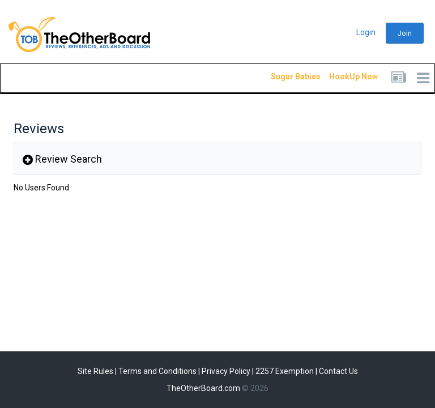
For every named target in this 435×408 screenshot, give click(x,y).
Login (366, 32)
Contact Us (338, 371)
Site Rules (95, 371)
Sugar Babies (282, 76)
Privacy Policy (226, 371)
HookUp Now (340, 76)
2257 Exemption (284, 371)
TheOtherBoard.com (203, 388)
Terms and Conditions (157, 371)
